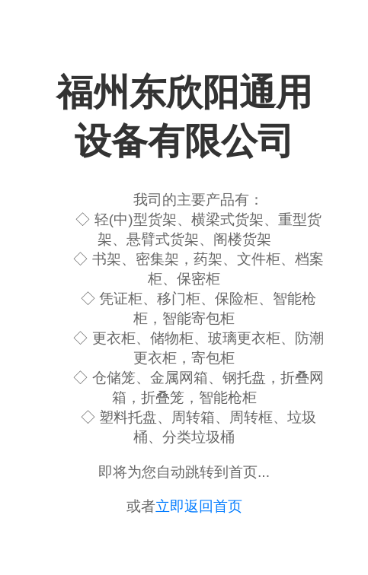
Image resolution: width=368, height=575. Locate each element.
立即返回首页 (198, 506)
